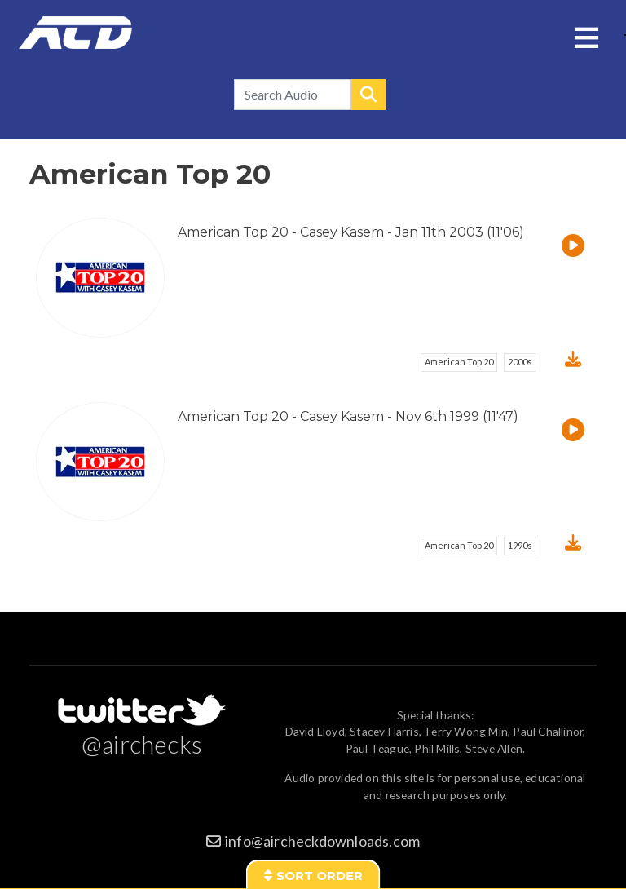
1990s (520, 545)
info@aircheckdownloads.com (322, 841)
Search (368, 94)
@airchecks (142, 744)
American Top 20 (459, 361)
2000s (520, 361)
